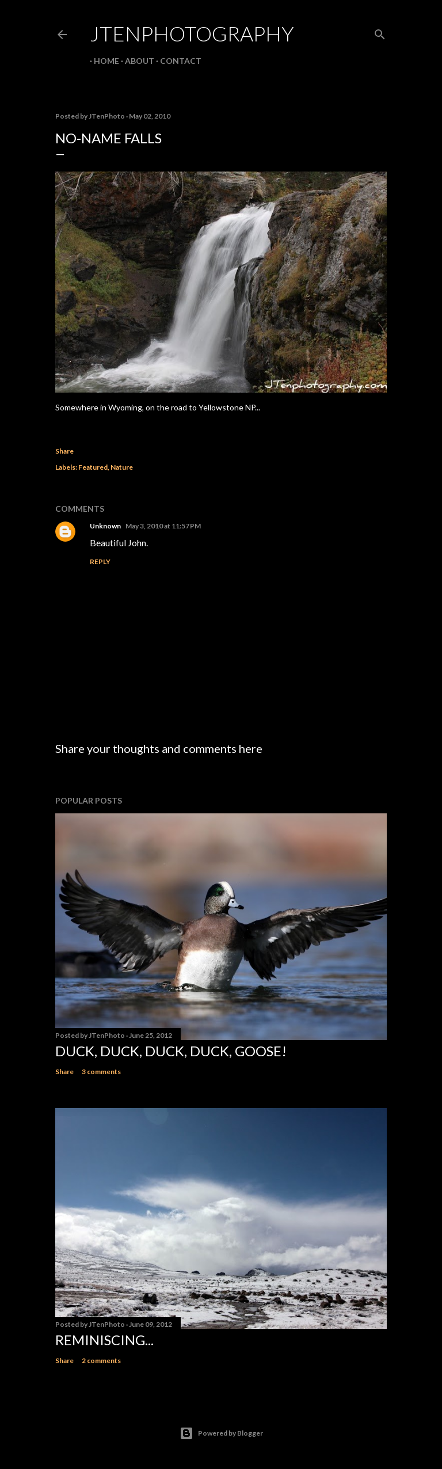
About (135, 61)
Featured (93, 467)
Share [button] (64, 451)
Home (102, 61)
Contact (176, 61)
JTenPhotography (192, 33)
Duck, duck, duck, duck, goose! (171, 1050)
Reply (100, 561)
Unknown (105, 526)
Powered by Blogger (221, 1433)
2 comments (101, 1360)
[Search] (380, 32)
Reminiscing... (104, 1339)
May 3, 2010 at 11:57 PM (163, 526)
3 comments (101, 1071)
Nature (121, 467)
